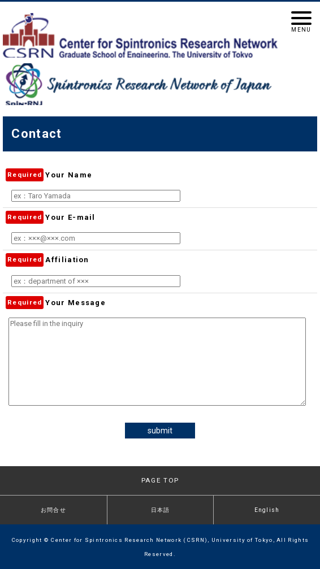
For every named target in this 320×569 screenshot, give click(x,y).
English (267, 510)
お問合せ (53, 510)
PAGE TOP (160, 480)
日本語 (160, 510)
